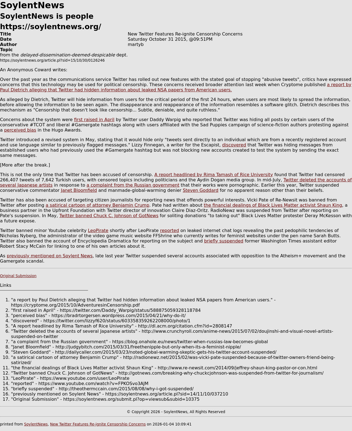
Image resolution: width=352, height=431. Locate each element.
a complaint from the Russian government (133, 185)
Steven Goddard (201, 190)
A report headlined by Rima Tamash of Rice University (213, 174)
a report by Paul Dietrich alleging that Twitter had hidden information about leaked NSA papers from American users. (175, 87)
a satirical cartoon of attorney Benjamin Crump (97, 205)
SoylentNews (36, 424)
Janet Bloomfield (79, 190)
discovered (234, 145)
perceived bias (20, 130)
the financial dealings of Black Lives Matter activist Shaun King (273, 205)
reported (169, 230)
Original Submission (18, 276)
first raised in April (94, 119)
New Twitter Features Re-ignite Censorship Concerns (98, 424)
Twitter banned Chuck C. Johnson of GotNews (108, 215)
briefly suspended (223, 241)
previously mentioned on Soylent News (49, 255)
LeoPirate (98, 230)
